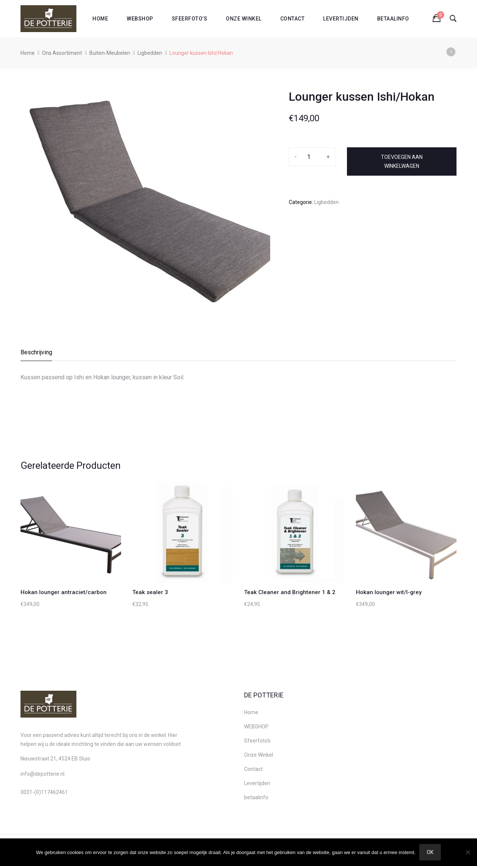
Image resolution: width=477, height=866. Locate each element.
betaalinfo (393, 19)
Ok (430, 852)
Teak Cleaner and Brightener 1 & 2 (289, 592)
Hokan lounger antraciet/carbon (63, 592)
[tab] (36, 354)
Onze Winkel (244, 19)
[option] (145, 199)
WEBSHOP (140, 19)
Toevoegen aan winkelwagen (402, 161)
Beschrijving (36, 352)
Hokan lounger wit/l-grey (388, 592)
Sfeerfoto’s (190, 19)
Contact (292, 19)
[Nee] (467, 852)
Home (100, 19)
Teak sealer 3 (150, 592)
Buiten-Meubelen (109, 53)
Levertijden (340, 19)
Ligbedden (150, 53)
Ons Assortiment (62, 53)
